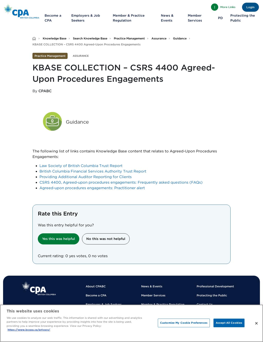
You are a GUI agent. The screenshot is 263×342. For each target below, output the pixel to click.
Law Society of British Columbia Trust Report (80, 166)
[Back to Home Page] (21, 11)
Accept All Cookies (229, 322)
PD (220, 18)
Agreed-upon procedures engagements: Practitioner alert (92, 188)
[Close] (256, 323)
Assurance (158, 38)
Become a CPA (53, 18)
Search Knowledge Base (90, 38)
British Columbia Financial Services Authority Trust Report (92, 171)
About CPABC (96, 286)
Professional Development (215, 286)
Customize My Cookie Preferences (184, 322)
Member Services (195, 18)
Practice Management (129, 38)
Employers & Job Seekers (85, 18)
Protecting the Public (242, 18)
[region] (131, 323)
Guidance (180, 38)
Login (250, 7)
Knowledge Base (54, 38)
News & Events (167, 18)
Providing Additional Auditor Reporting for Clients (85, 177)
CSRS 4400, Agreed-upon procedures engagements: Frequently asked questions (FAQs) (121, 182)
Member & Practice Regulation (129, 18)
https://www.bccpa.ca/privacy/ (29, 329)
